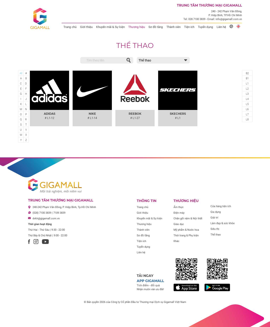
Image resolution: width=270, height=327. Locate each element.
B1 (247, 78)
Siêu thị (214, 229)
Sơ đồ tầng (155, 27)
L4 (247, 99)
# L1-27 (135, 118)
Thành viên (173, 27)
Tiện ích (189, 27)
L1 (247, 83)
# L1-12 (49, 118)
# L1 (178, 118)
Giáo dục (179, 224)
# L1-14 (92, 118)
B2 (247, 73)
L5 (247, 104)
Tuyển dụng (205, 27)
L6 (247, 109)
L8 (247, 119)
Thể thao (135, 45)
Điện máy (179, 212)
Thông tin (146, 201)
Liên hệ (221, 27)
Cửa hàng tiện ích (220, 206)
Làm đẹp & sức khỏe (222, 223)
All (21, 73)
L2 (247, 88)
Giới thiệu (86, 27)
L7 (247, 114)
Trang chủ (70, 27)
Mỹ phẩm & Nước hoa (186, 229)
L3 (247, 93)
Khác (176, 241)
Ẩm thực (179, 207)
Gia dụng (215, 212)
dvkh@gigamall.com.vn (46, 218)
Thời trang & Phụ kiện (186, 235)
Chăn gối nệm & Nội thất (188, 218)
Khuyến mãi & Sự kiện (110, 27)
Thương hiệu (136, 27)
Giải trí (214, 217)
